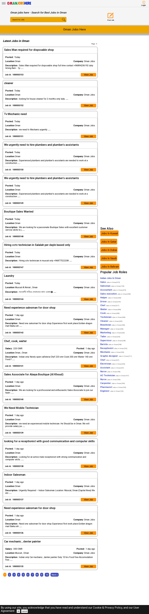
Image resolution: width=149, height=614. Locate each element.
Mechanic (112, 352)
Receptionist (113, 348)
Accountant (113, 290)
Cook (110, 313)
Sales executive (115, 294)
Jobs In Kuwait (109, 233)
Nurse (110, 371)
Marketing (112, 333)
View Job (88, 74)
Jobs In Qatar (109, 241)
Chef (109, 305)
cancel (24, 611)
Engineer (111, 391)
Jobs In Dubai (109, 250)
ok (18, 611)
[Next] (55, 575)
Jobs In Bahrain (110, 266)
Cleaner (111, 321)
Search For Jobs (18, 20)
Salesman (112, 286)
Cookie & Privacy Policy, (108, 607)
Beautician (112, 325)
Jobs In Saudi (109, 258)
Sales (110, 282)
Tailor (110, 337)
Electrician (112, 364)
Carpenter (112, 383)
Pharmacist (113, 387)
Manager (111, 329)
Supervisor (113, 340)
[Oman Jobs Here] (19, 4)
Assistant (112, 368)
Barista (111, 344)
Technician (112, 317)
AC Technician (114, 375)
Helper (110, 298)
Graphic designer (116, 356)
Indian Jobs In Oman (110, 278)
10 (47, 575)
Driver (110, 301)
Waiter (110, 309)
